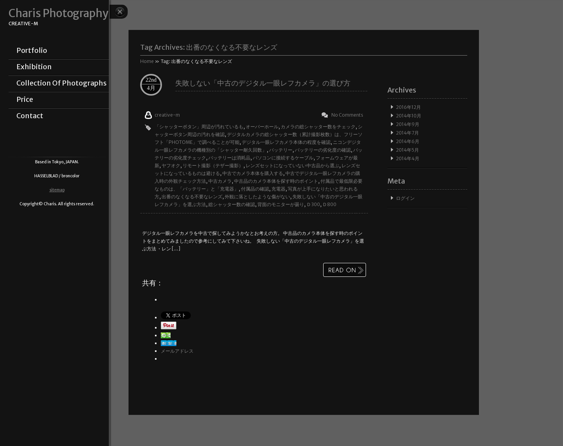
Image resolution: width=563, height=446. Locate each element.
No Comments (347, 115)
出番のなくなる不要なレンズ (192, 196)
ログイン (405, 198)
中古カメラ (220, 181)
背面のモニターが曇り (280, 204)
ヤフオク (171, 165)
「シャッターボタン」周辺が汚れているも (199, 126)
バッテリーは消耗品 (229, 158)
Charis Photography (58, 13)
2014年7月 (407, 133)
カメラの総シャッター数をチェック (318, 126)
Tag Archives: (208, 47)
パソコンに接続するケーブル (283, 158)
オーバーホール (262, 126)
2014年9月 (407, 124)
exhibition (34, 67)
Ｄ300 (313, 204)
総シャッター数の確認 (231, 204)
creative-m (167, 115)
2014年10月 (408, 116)
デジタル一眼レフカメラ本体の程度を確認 (286, 142)
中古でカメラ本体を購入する (252, 173)
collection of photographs (61, 83)
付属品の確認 (255, 189)
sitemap (57, 189)
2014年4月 (407, 158)
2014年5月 (407, 150)
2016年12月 (408, 107)
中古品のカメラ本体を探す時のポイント (276, 181)
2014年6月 (407, 141)
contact (29, 116)
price (24, 99)
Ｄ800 (329, 204)
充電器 (278, 189)
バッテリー (280, 150)
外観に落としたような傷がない (257, 196)
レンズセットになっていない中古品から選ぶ (292, 165)
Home (147, 61)
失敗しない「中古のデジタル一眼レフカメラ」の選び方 (262, 83)
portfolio (31, 50)
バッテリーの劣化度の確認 (323, 150)
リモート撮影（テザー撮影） (213, 165)
